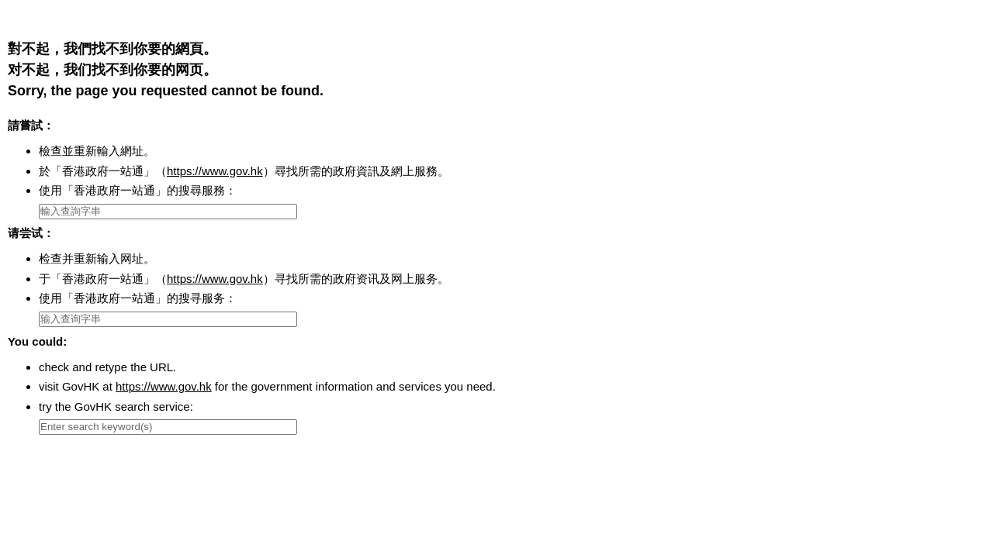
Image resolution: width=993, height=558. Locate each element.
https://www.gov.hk (215, 170)
